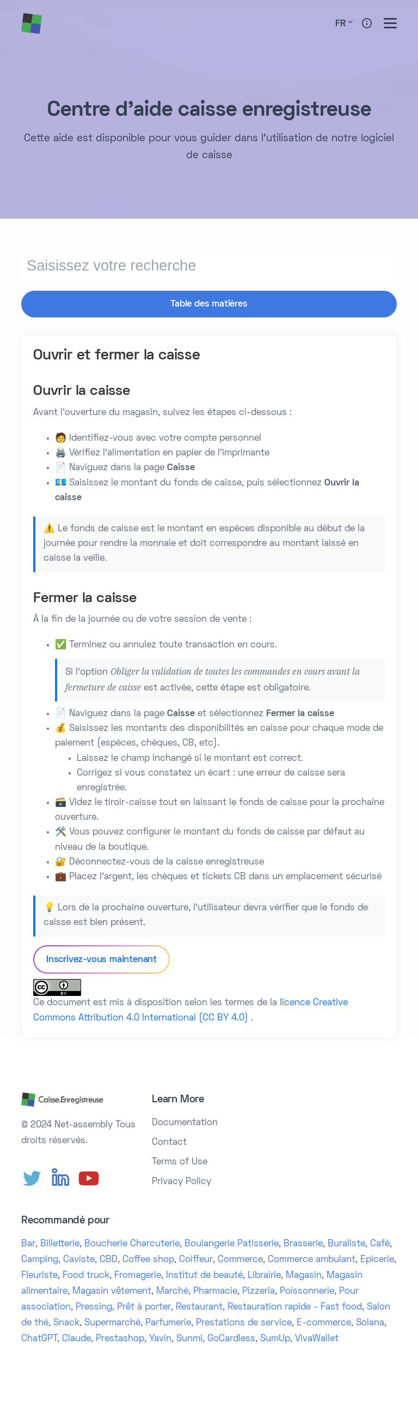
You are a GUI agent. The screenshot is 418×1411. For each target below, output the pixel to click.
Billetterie (59, 1243)
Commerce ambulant (311, 1258)
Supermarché (112, 1321)
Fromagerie (137, 1274)
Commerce (240, 1258)
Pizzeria (258, 1290)
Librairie (264, 1274)
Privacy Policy (181, 1180)
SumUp (275, 1337)
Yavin (160, 1337)
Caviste (79, 1258)
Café (380, 1243)
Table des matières (208, 304)
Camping (39, 1258)
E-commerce (324, 1321)
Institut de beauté (204, 1274)
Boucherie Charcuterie (132, 1243)
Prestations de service (244, 1321)
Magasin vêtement (111, 1290)
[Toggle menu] (390, 23)
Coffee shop (148, 1258)
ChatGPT (39, 1337)
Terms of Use (179, 1161)
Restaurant (199, 1305)
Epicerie (377, 1258)
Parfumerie (168, 1321)
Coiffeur (196, 1258)
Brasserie (303, 1243)
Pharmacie (215, 1290)
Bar (28, 1243)
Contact (169, 1141)
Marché (172, 1290)
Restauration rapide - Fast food (295, 1305)
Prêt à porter (144, 1305)
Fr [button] (340, 24)
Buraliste (346, 1243)
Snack (66, 1321)
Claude (76, 1337)
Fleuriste (39, 1274)
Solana (370, 1321)
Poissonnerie (307, 1290)
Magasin (304, 1274)
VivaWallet (317, 1337)
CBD (109, 1258)
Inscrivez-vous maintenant (101, 958)
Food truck (86, 1274)
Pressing (94, 1305)
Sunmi (189, 1337)
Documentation (185, 1122)
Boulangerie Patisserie (232, 1243)
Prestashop (120, 1337)
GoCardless (231, 1337)
